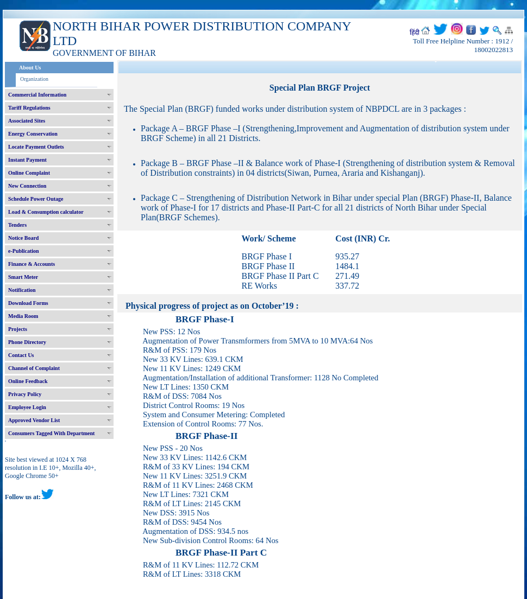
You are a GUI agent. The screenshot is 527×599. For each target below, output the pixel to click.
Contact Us (21, 355)
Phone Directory (27, 342)
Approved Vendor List (34, 420)
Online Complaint (29, 173)
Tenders (17, 225)
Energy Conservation (33, 134)
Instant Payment (27, 160)
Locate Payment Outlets (36, 147)
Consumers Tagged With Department (51, 433)
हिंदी (414, 32)
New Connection (27, 186)
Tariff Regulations (29, 108)
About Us (30, 68)
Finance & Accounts (31, 264)
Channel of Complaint (34, 368)
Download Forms (28, 303)
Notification (22, 290)
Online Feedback (28, 381)
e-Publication (23, 251)
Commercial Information (37, 95)
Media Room (23, 316)
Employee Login (27, 407)
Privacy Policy (24, 394)
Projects (17, 329)
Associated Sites (26, 121)
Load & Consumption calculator (46, 212)
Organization (34, 79)
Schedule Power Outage (35, 199)
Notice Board (23, 238)
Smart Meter (23, 277)
